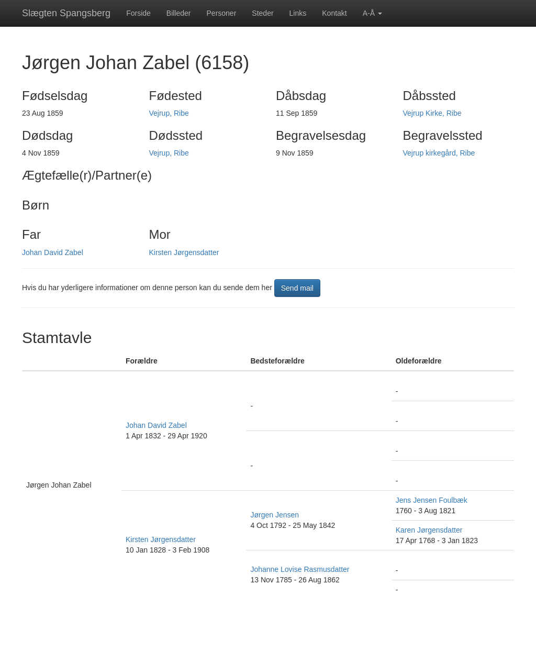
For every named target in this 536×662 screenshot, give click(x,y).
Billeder (178, 13)
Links (298, 13)
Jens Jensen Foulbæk (431, 500)
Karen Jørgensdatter (429, 530)
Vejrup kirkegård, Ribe (439, 153)
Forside (138, 13)
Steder (262, 13)
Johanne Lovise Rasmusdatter (299, 569)
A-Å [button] (372, 13)
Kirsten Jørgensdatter (184, 252)
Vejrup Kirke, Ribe (432, 113)
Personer (222, 13)
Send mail (297, 288)
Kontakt (334, 13)
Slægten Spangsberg (66, 13)
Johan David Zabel (52, 252)
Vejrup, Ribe (169, 113)
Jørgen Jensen (274, 515)
